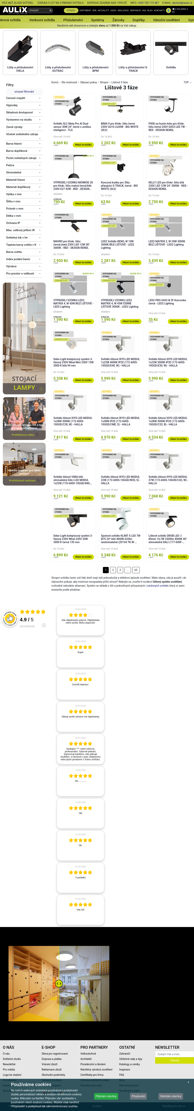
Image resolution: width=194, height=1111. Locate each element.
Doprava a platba (52, 1058)
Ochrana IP (13, 223)
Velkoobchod (88, 1053)
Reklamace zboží (52, 1069)
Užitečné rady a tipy (130, 1058)
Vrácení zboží (49, 1064)
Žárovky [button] (118, 20)
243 (27, 626)
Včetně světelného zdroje (22, 134)
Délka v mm (13, 216)
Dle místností (69, 82)
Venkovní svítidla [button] (42, 20)
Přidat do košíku (83, 145)
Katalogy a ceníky (129, 1064)
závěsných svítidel (157, 585)
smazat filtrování (24, 91)
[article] (80, 620)
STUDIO (71, 10)
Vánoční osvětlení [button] (166, 20)
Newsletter (9, 1064)
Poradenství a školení (93, 1064)
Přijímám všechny (106, 1096)
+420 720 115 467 (148, 2)
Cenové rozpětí (15, 98)
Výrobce (11, 266)
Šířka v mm (13, 201)
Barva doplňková (16, 151)
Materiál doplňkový (18, 187)
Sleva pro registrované (55, 1053)
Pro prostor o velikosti (20, 273)
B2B (94, 10)
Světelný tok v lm (17, 237)
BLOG (150, 10)
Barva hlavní (14, 143)
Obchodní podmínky (53, 1074)
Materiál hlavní (15, 180)
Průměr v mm (14, 208)
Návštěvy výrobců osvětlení (97, 1069)
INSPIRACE (135, 10)
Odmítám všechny (170, 1096)
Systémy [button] (97, 20)
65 (135, 569)
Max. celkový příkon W (20, 230)
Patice (10, 165)
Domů (54, 82)
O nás (6, 1053)
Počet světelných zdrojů (21, 158)
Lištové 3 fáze (120, 82)
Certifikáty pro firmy (92, 1074)
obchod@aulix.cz (182, 2)
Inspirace (124, 1069)
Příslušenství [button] (73, 20)
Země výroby (14, 127)
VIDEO (113, 10)
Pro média (9, 1069)
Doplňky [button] (139, 20)
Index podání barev (18, 259)
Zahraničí (124, 1053)
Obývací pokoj (88, 82)
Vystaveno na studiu (19, 119)
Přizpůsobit (138, 1096)
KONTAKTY (159, 10)
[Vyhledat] (50, 10)
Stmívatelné (13, 172)
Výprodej (11, 105)
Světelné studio (12, 1058)
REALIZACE (123, 10)
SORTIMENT (85, 10)
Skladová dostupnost (19, 112)
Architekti (86, 1058)
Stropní (104, 82)
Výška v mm (14, 194)
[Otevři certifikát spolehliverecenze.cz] (33, 612)
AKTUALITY (103, 10)
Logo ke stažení (12, 1074)
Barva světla (14, 252)
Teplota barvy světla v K (21, 244)
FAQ (144, 10)
